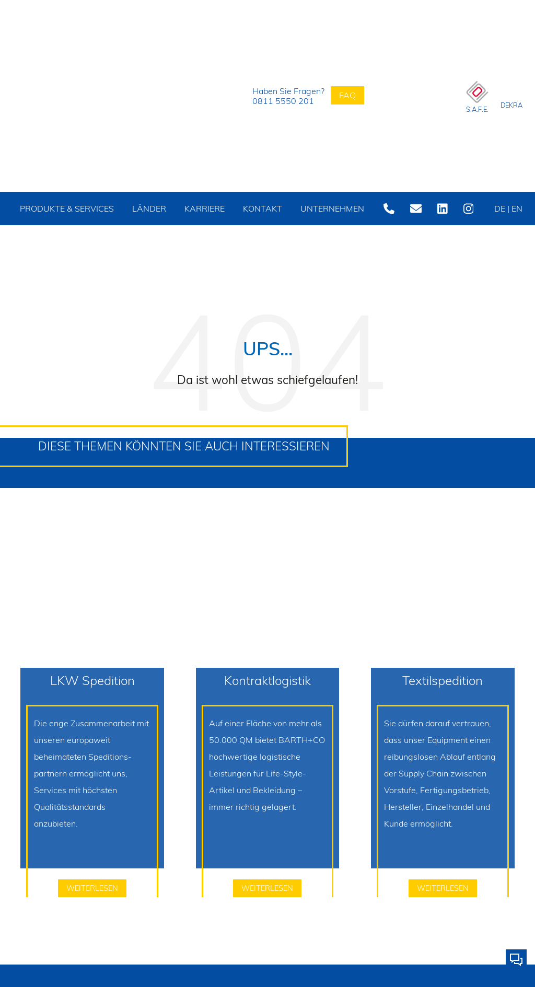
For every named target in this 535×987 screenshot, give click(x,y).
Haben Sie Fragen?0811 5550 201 (277, 96)
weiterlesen (92, 921)
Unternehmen (320, 208)
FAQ (347, 95)
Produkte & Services (64, 225)
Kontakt (251, 208)
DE (502, 208)
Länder (141, 208)
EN (504, 242)
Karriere (195, 208)
